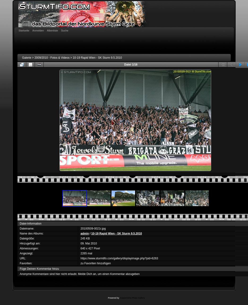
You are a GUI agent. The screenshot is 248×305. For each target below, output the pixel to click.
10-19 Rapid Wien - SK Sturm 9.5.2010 (97, 57)
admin (85, 233)
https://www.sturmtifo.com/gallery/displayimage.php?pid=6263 (119, 258)
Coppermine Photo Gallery (132, 298)
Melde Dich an (87, 274)
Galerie (26, 57)
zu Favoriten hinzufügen (96, 263)
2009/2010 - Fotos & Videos (52, 57)
